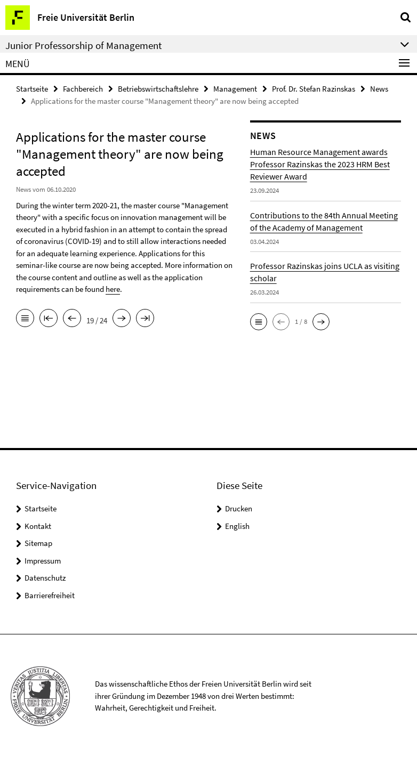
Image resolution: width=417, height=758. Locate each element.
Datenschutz (45, 578)
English (237, 526)
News (379, 89)
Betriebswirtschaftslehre (158, 89)
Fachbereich (83, 89)
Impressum (43, 561)
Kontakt (38, 526)
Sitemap (38, 543)
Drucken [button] (238, 508)
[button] (258, 321)
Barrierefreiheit (50, 595)
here (113, 289)
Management (235, 89)
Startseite (32, 89)
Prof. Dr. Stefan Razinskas (313, 89)
